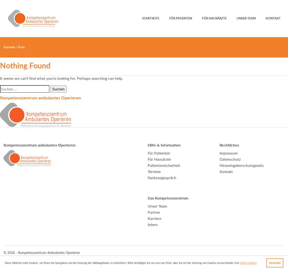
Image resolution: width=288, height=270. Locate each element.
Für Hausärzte (214, 18)
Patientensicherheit (164, 165)
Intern (153, 224)
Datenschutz (230, 159)
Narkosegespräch (162, 177)
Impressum (229, 153)
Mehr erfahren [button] (248, 262)
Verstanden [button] (275, 262)
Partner (154, 212)
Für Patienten (180, 18)
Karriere (154, 218)
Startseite (150, 18)
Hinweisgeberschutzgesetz (242, 165)
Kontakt (273, 18)
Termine (154, 171)
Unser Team (246, 18)
